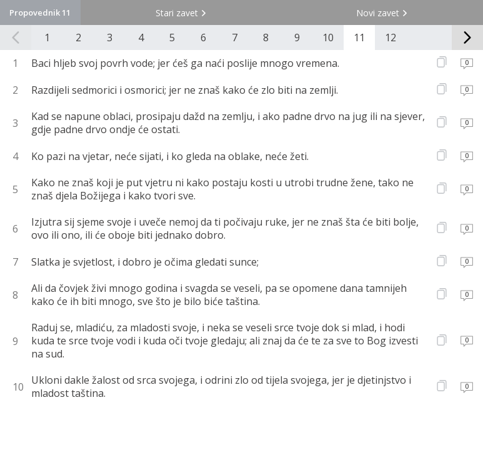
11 (359, 37)
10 (328, 37)
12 (390, 37)
